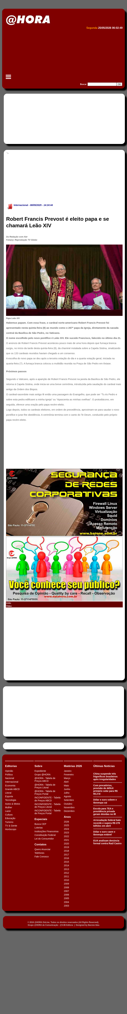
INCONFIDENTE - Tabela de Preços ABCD (47, 799)
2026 (66, 821)
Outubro (68, 803)
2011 (66, 876)
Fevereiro (69, 774)
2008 (66, 887)
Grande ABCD (12, 789)
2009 (66, 883)
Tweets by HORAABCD (16, 746)
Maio (66, 785)
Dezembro (69, 811)
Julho (66, 792)
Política (9, 774)
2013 (66, 869)
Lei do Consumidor (44, 838)
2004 (66, 902)
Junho (67, 789)
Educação (10, 818)
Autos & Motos (12, 803)
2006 (66, 894)
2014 (66, 865)
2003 (66, 905)
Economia (10, 785)
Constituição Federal (45, 835)
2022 (66, 836)
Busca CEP (40, 824)
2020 (66, 843)
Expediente (40, 771)
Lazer (8, 811)
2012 (66, 873)
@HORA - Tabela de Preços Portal (45, 792)
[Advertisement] (63, 55)
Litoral (8, 792)
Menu (8, 78)
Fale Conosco (42, 856)
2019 (66, 847)
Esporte (9, 796)
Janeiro (67, 771)
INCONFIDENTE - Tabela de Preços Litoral (47, 805)
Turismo (9, 822)
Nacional (9, 778)
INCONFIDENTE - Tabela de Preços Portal (47, 812)
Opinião (9, 771)
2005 (66, 898)
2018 (66, 850)
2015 (66, 862)
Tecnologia (10, 800)
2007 (66, 891)
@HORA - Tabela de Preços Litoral (45, 786)
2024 (66, 829)
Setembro (69, 800)
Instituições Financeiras (46, 831)
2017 (66, 854)
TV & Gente (11, 825)
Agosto (67, 796)
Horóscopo (10, 829)
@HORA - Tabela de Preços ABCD (45, 779)
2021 (66, 840)
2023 (66, 832)
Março (67, 778)
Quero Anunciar (42, 849)
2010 (66, 880)
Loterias (39, 827)
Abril (66, 781)
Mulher (8, 807)
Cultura (8, 814)
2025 (66, 825)
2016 (66, 858)
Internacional (21, 205)
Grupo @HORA (42, 774)
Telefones (39, 853)
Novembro (69, 807)
